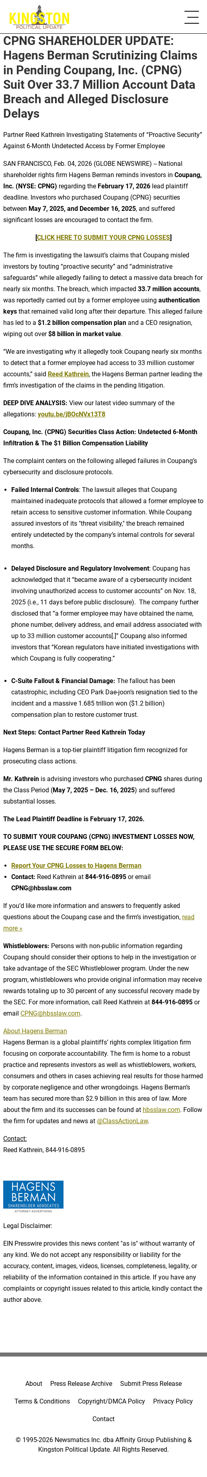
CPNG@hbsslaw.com (50, 1013)
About (33, 1383)
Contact (103, 1419)
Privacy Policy (173, 1401)
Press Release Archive (81, 1383)
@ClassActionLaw (122, 1121)
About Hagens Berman (35, 1031)
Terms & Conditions (42, 1401)
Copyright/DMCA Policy (111, 1401)
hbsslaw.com (161, 1110)
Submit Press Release (151, 1383)
